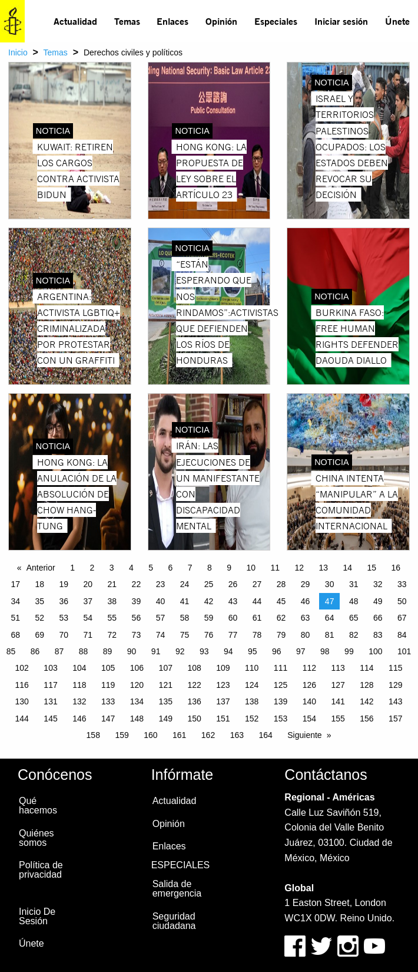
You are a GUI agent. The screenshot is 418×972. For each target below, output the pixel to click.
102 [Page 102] (22, 668)
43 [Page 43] (233, 601)
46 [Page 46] (305, 601)
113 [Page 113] (337, 668)
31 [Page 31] (354, 584)
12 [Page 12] (299, 567)
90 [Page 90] (132, 651)
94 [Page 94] (228, 651)
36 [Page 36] (64, 601)
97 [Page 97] (301, 651)
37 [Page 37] (88, 601)
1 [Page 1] (72, 567)
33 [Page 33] (402, 584)
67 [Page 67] (402, 617)
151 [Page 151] (223, 718)
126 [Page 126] (309, 685)
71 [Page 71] (88, 635)
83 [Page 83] (378, 635)
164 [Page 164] (265, 735)
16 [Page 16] (396, 567)
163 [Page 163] (237, 735)
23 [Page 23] (160, 584)
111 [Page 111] (280, 668)
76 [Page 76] (209, 635)
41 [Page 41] (185, 601)
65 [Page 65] (354, 617)
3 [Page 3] (112, 567)
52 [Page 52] (39, 617)
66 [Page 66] (378, 617)
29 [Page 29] (305, 584)
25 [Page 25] (209, 584)
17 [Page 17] (15, 584)
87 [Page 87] (59, 651)
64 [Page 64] (329, 617)
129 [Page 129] (395, 685)
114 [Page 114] (366, 668)
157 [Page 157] (395, 718)
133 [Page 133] (108, 701)
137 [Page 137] (223, 701)
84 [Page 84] (402, 635)
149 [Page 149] (165, 718)
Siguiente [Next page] (304, 735)
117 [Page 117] (50, 685)
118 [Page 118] (79, 685)
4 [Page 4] (131, 567)
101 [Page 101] (404, 651)
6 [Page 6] (170, 567)
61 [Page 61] (257, 617)
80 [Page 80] (305, 635)
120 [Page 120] (137, 685)
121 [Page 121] (165, 685)
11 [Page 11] (275, 567)
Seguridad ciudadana (174, 921)
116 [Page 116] (22, 685)
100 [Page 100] (375, 651)
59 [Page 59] (209, 617)
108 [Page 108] (194, 668)
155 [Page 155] (337, 718)
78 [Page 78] (257, 635)
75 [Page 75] (185, 635)
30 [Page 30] (329, 584)
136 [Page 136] (194, 701)
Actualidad (75, 21)
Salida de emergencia (177, 888)
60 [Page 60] (233, 617)
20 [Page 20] (88, 584)
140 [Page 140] (309, 701)
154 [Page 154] (309, 718)
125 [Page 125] (280, 685)
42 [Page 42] (209, 601)
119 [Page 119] (108, 685)
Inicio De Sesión (37, 916)
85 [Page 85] (11, 651)
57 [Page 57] (160, 617)
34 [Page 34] (15, 601)
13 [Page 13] (323, 567)
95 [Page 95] (252, 651)
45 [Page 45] (281, 601)
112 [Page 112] (309, 668)
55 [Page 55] (112, 617)
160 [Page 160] (150, 735)
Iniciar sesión (341, 21)
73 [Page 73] (136, 635)
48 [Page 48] (354, 601)
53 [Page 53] (64, 617)
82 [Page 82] (354, 635)
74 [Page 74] (160, 635)
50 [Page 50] (402, 601)
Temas (127, 21)
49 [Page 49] (378, 601)
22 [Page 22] (136, 584)
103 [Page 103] (50, 668)
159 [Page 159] (121, 735)
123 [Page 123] (223, 685)
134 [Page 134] (137, 701)
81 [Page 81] (329, 635)
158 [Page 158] (93, 735)
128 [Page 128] (366, 685)
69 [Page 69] (39, 635)
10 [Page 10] (251, 567)
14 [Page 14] (348, 567)
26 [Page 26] (233, 584)
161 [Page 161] (179, 735)
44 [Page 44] (257, 601)
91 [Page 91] (156, 651)
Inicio (18, 52)
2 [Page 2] (91, 567)
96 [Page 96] (276, 651)
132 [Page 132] (79, 701)
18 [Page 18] (39, 584)
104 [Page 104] (79, 668)
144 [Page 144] (22, 718)
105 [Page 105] (108, 668)
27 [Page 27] (257, 584)
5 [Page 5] (150, 567)
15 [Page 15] (372, 567)
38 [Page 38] (112, 601)
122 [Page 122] (194, 685)
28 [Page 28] (281, 584)
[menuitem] (75, 21)
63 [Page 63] (305, 617)
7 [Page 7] (190, 567)
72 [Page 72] (112, 635)
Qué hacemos (38, 805)
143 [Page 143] (395, 701)
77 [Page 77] (233, 635)
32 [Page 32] (378, 584)
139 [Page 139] (280, 701)
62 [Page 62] (281, 617)
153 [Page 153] (280, 718)
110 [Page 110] (251, 668)
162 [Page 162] (208, 735)
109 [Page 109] (223, 668)
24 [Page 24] (185, 584)
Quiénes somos (36, 838)
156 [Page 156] (366, 718)
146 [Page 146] (79, 718)
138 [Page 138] (251, 701)
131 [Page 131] (50, 701)
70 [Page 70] (64, 635)
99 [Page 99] (349, 651)
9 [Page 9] (229, 567)
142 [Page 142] (366, 701)
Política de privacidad (41, 869)
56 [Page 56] (136, 617)
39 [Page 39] (136, 601)
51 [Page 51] (15, 617)
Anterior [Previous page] (40, 567)
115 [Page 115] (395, 668)
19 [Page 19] (64, 584)
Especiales (275, 21)
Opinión (221, 21)
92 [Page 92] (180, 651)
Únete (397, 21)
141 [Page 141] (337, 701)
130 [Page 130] (22, 701)
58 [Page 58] (185, 617)
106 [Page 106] (137, 668)
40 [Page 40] (160, 601)
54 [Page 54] (88, 617)
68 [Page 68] (15, 635)
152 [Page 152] (251, 718)
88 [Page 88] (83, 651)
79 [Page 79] (281, 635)
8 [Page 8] (209, 567)
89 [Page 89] (107, 651)
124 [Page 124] (251, 685)
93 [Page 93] (204, 651)
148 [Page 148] (137, 718)
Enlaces (172, 21)
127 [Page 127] (337, 685)
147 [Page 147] (108, 718)
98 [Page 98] (325, 651)
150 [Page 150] (194, 718)
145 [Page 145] (50, 718)
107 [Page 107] (165, 668)
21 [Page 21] (112, 584)
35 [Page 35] (39, 601)
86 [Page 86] (35, 651)
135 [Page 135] (165, 701)
